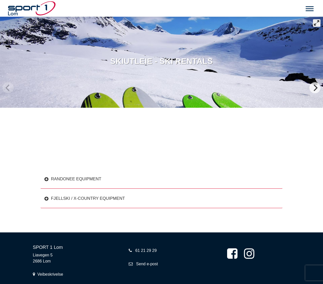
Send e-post (143, 264)
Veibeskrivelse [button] (48, 274)
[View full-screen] (316, 23)
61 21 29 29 (143, 250)
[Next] (314, 87)
